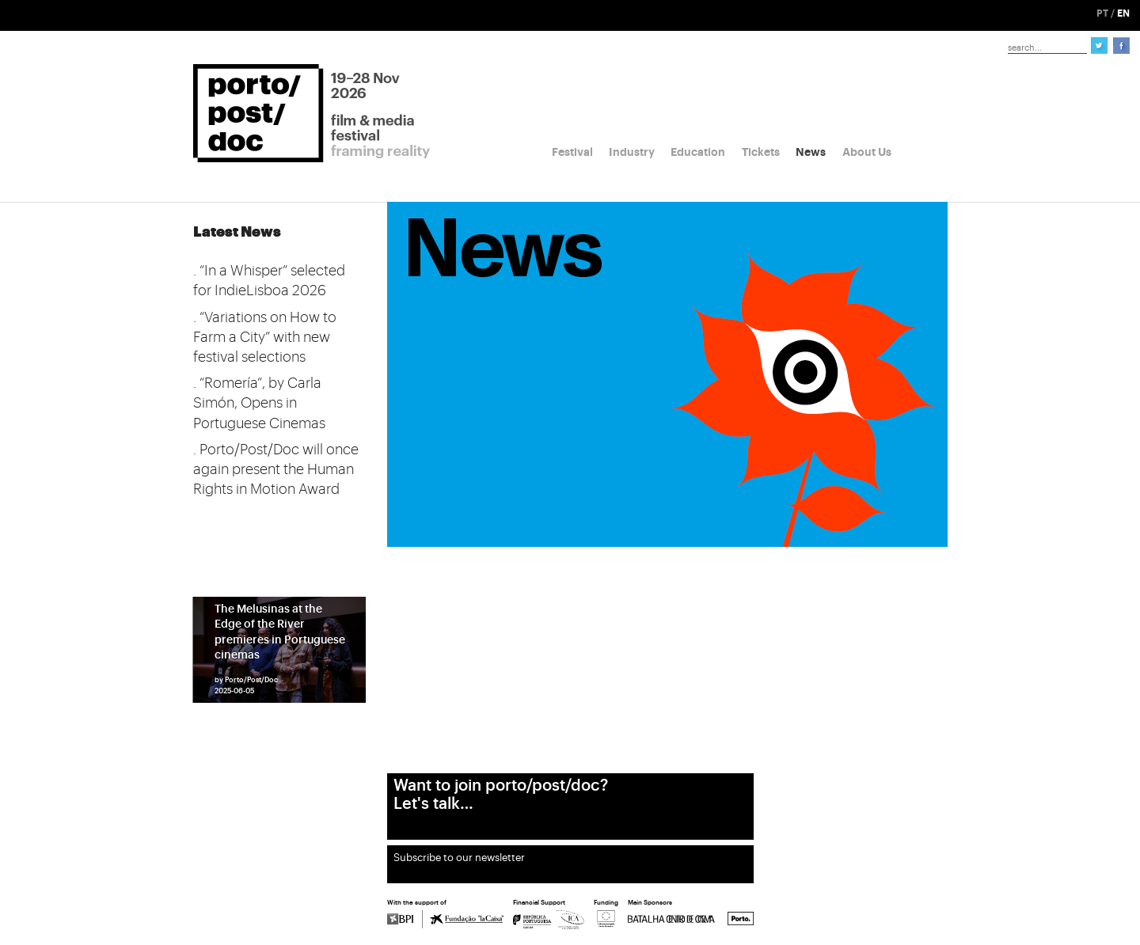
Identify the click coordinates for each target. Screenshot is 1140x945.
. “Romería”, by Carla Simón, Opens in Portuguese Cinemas (259, 403)
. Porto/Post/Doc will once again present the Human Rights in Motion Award (276, 469)
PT (1102, 13)
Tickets (761, 152)
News (811, 152)
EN (1123, 13)
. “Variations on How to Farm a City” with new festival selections (264, 337)
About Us (866, 152)
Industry (632, 152)
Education (698, 152)
